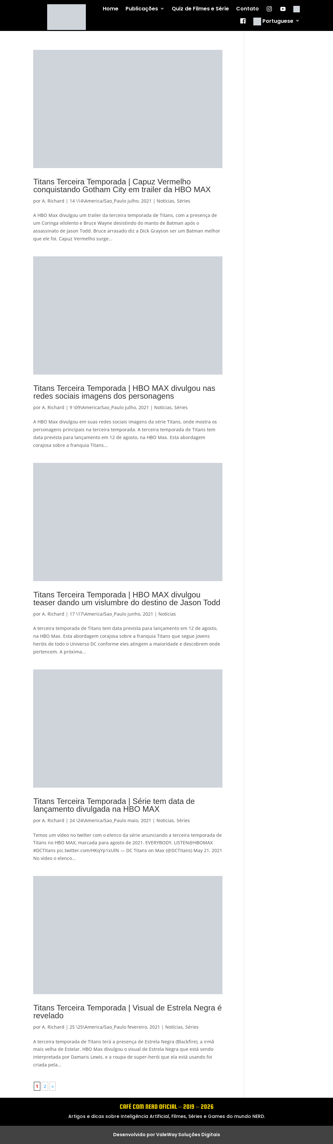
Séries (183, 201)
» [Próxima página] (52, 1086)
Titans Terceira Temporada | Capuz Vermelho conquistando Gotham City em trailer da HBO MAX (122, 185)
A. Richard (53, 201)
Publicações (142, 9)
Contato (247, 9)
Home (110, 9)
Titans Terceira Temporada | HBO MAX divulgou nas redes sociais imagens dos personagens (124, 392)
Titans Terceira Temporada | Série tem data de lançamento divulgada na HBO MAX (114, 805)
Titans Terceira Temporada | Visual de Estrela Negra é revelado (127, 1011)
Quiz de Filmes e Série (200, 9)
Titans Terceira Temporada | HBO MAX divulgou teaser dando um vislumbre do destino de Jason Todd (126, 598)
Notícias (165, 201)
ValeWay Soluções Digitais (188, 1134)
